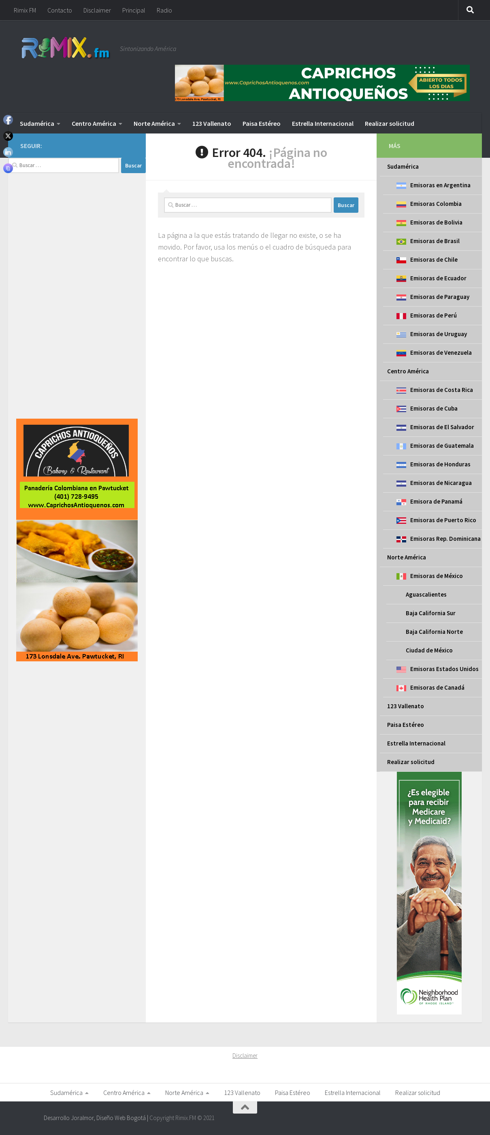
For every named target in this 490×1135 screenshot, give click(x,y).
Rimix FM (25, 10)
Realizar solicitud (389, 123)
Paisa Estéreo (262, 123)
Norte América (154, 123)
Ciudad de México (429, 650)
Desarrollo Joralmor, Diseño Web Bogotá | (96, 1118)
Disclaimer (97, 10)
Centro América (94, 123)
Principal (133, 10)
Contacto (59, 10)
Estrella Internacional (323, 123)
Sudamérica (37, 123)
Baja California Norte (434, 631)
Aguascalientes (426, 594)
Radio (164, 10)
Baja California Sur (431, 613)
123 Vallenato (211, 123)
